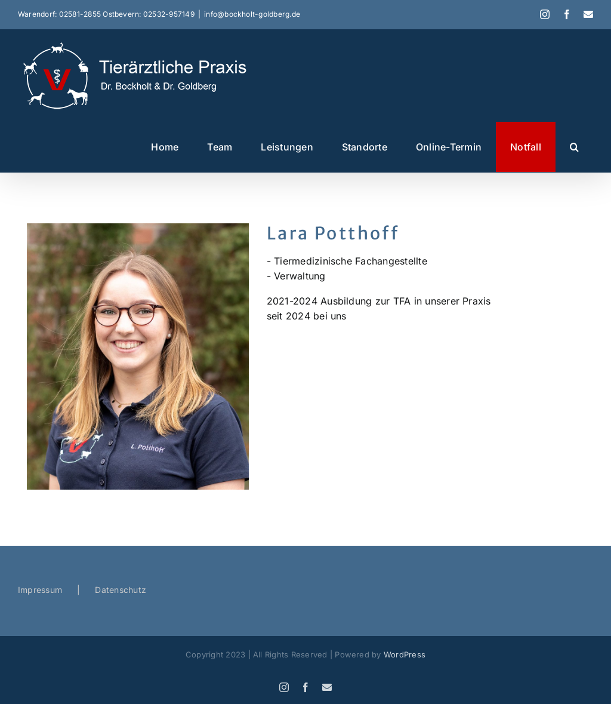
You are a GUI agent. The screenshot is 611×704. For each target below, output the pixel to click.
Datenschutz (120, 590)
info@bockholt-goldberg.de (252, 14)
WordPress (404, 654)
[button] (574, 147)
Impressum (40, 590)
